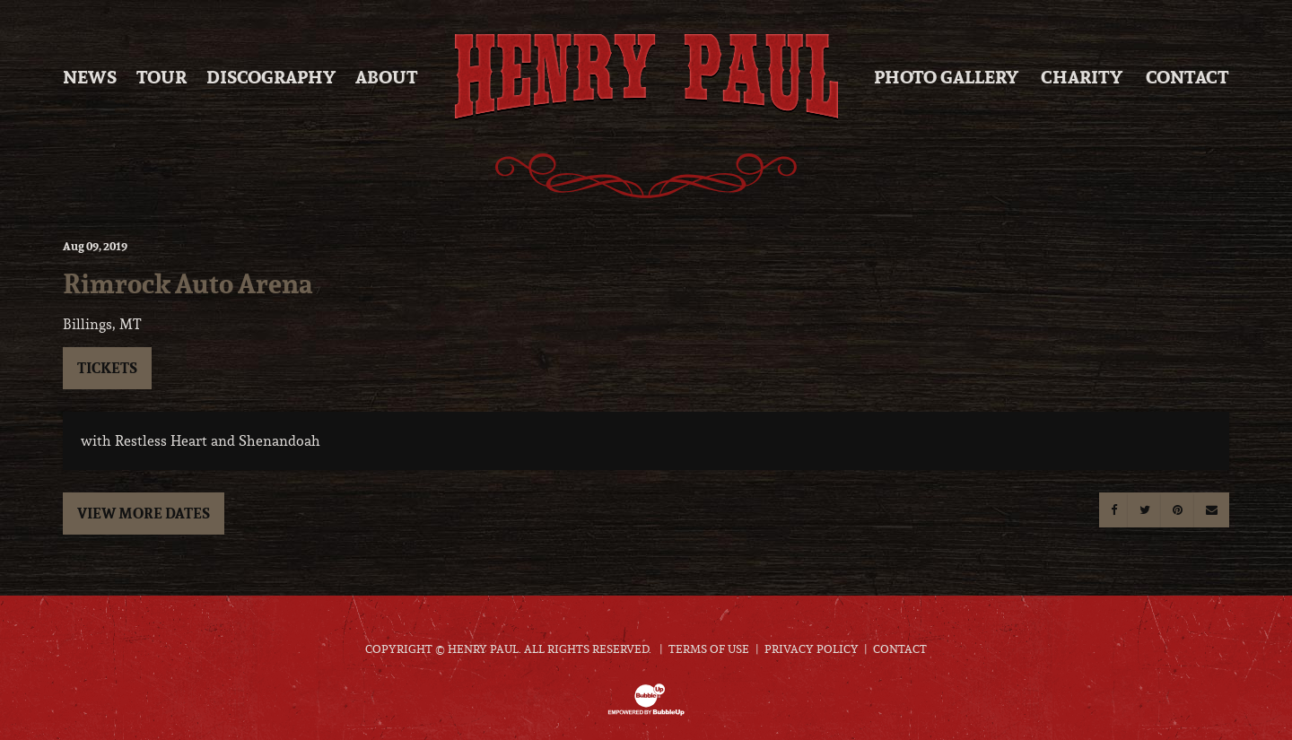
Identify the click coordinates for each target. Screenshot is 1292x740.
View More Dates (143, 513)
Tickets (107, 368)
